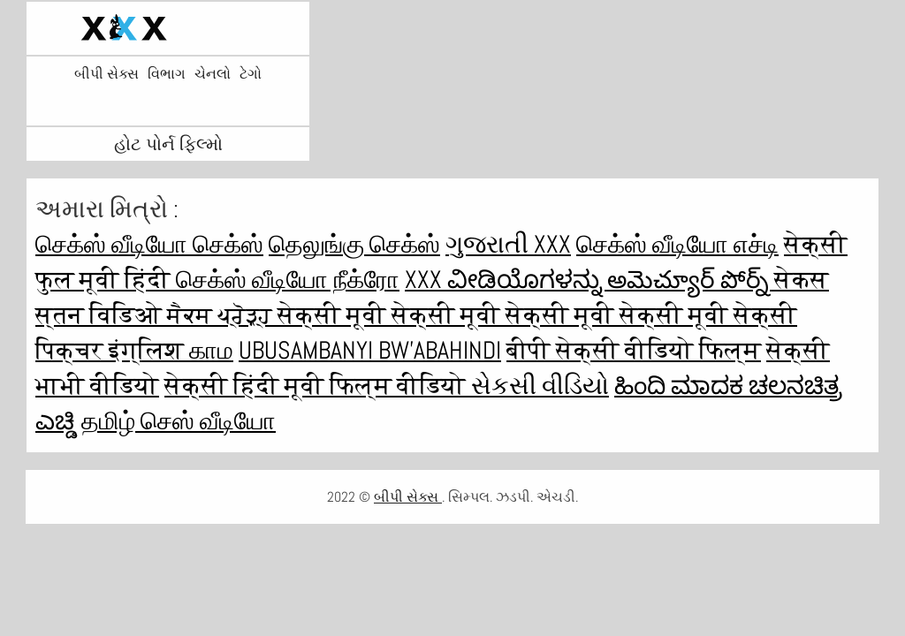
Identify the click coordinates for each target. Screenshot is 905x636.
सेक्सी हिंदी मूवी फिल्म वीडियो (317, 385)
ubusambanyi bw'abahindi (370, 350)
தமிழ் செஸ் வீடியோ (178, 420)
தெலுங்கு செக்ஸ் (354, 244)
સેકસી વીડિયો (540, 385)
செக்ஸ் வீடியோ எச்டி (677, 244)
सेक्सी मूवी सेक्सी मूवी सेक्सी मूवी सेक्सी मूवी (506, 314)
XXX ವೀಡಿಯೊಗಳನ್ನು (506, 279)
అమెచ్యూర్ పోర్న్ (690, 279)
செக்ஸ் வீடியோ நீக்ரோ (287, 279)
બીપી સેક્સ (106, 74)
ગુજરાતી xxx (508, 244)
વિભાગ (167, 74)
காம (211, 350)
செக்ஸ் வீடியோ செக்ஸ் (149, 244)
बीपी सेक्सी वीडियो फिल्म (633, 350)
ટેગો (251, 74)
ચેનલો (212, 74)
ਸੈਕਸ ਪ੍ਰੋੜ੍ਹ (222, 314)
